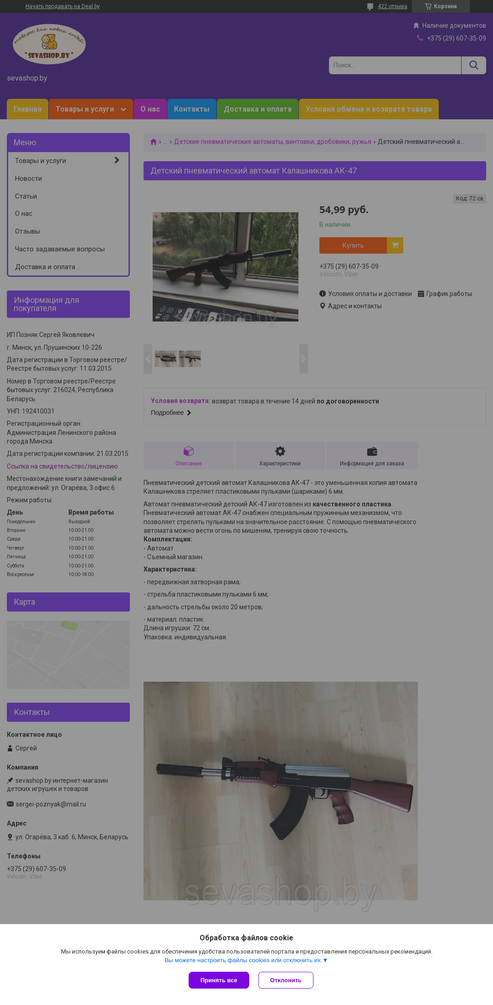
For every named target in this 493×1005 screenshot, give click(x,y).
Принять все (218, 980)
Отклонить (286, 980)
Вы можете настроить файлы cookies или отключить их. (243, 960)
